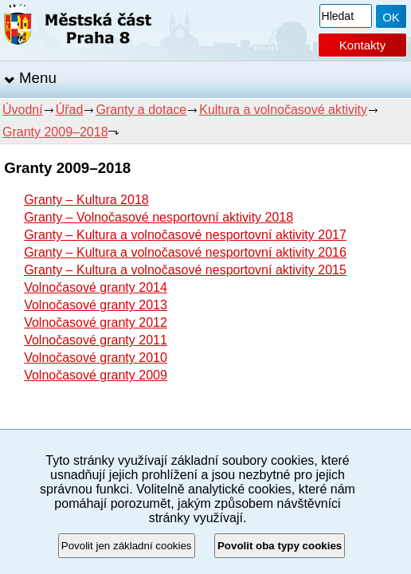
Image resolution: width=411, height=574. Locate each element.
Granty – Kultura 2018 (86, 199)
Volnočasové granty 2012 (95, 322)
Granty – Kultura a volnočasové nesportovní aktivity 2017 (185, 235)
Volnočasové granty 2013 (95, 305)
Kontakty (362, 45)
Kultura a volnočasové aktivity (283, 109)
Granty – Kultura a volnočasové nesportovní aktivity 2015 (185, 270)
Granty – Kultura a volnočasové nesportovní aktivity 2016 (185, 252)
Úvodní (22, 109)
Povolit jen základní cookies (126, 546)
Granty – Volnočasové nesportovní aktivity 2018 (158, 217)
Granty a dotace (141, 109)
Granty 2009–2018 (55, 132)
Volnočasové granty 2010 (95, 357)
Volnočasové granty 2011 (95, 340)
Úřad (70, 109)
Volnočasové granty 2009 (95, 375)
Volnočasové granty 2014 (95, 287)
